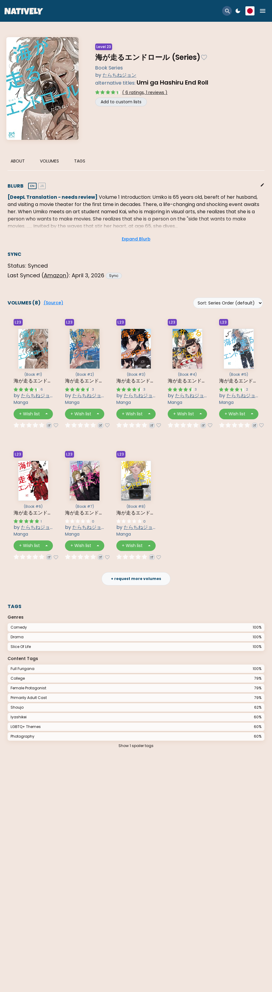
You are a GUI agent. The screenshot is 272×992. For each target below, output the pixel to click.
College (18, 678)
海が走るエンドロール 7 (84, 512)
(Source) (53, 303)
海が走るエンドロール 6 (33, 512)
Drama (17, 636)
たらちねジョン (119, 75)
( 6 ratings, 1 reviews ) (144, 92)
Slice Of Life (21, 646)
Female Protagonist (28, 688)
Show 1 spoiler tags (136, 745)
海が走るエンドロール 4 (187, 380)
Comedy (19, 627)
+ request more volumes (136, 578)
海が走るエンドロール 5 (238, 380)
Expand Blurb (136, 239)
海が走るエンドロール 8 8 (136, 512)
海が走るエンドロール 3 (136, 380)
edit (262, 185)
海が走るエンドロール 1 (33, 380)
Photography (22, 736)
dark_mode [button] (238, 11)
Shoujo (17, 707)
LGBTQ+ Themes (26, 726)
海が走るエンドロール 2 (84, 380)
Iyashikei (19, 717)
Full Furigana (22, 668)
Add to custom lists (121, 102)
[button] (227, 11)
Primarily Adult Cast (29, 697)
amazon (55, 275)
